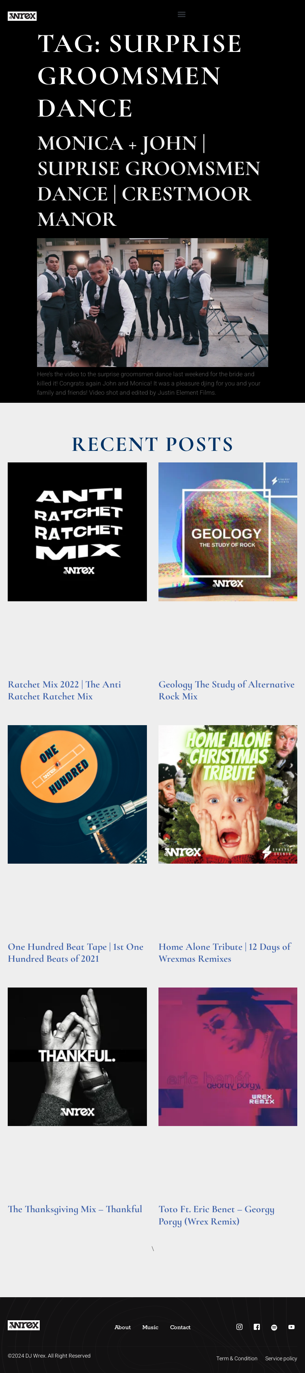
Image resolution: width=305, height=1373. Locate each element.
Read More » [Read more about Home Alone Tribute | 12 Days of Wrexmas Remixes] (173, 970)
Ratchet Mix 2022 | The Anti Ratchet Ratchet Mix (64, 690)
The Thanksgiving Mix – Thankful (75, 1209)
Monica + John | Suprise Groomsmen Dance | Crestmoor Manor (148, 181)
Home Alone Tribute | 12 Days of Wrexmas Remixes (224, 952)
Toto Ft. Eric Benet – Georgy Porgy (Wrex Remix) (216, 1215)
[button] (181, 14)
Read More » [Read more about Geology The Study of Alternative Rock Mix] (173, 707)
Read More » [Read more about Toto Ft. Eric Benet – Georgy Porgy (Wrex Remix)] (173, 1232)
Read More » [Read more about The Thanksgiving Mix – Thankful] (22, 1220)
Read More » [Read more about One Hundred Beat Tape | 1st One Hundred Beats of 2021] (22, 970)
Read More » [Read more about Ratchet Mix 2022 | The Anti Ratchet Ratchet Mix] (22, 707)
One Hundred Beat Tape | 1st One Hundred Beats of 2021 (75, 952)
